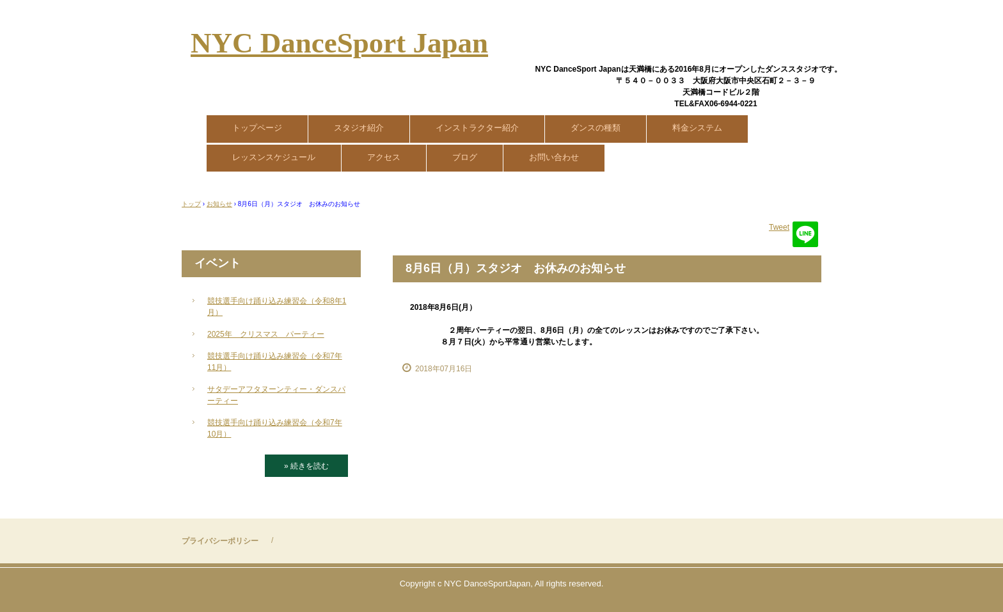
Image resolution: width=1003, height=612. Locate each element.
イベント (217, 263)
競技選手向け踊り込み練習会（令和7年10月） (274, 428)
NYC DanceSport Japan (339, 43)
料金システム (697, 128)
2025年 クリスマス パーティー (265, 334)
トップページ (257, 128)
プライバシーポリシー (220, 540)
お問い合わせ (554, 157)
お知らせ (219, 203)
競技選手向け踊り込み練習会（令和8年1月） (276, 306)
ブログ (464, 157)
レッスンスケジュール (273, 157)
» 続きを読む (306, 466)
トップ (191, 203)
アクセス (383, 157)
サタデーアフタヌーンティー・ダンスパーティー (276, 395)
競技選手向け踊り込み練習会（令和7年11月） (274, 361)
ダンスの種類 (595, 128)
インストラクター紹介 (477, 128)
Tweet (779, 227)
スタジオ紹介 (359, 128)
